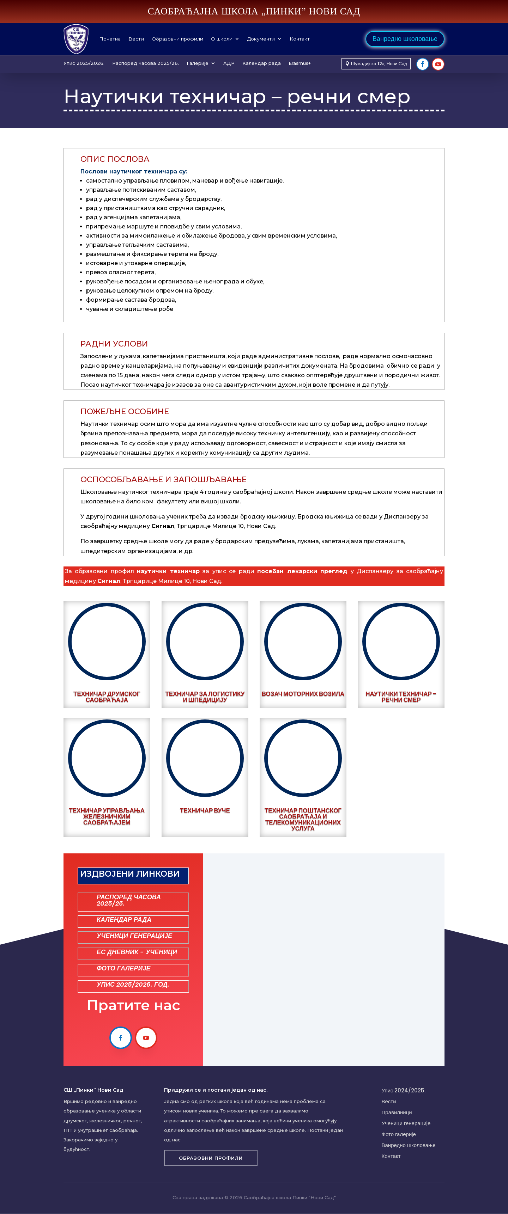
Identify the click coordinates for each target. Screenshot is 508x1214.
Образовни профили (177, 39)
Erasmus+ (300, 63)
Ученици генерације (406, 1123)
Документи (261, 39)
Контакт (300, 39)
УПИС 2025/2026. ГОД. (133, 984)
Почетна (110, 39)
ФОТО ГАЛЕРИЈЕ (124, 968)
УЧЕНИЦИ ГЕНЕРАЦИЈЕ (134, 935)
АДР (229, 63)
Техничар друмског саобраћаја (106, 696)
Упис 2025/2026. (84, 63)
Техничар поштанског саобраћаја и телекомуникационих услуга (303, 819)
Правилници (397, 1112)
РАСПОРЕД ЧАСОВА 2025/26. (129, 900)
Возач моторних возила (303, 693)
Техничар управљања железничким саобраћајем (107, 816)
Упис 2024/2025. (404, 1090)
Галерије (197, 63)
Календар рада (261, 63)
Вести (136, 39)
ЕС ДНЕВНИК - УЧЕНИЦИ (137, 952)
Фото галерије (399, 1134)
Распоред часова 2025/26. (145, 63)
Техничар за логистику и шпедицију (204, 696)
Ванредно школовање (405, 38)
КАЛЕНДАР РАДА (124, 919)
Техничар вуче (205, 810)
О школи (221, 39)
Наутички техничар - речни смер (401, 696)
